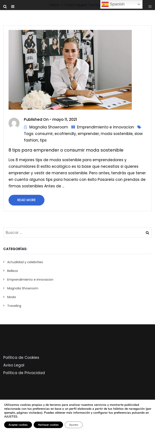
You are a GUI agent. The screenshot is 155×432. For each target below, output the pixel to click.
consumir (44, 133)
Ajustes (73, 425)
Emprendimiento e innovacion (105, 127)
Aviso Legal (13, 365)
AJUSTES (10, 417)
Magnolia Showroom (48, 127)
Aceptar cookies (18, 425)
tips (43, 140)
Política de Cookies (21, 357)
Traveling (14, 306)
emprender (88, 133)
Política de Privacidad (24, 372)
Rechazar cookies (48, 425)
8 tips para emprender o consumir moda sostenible (66, 150)
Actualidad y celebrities (25, 262)
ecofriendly (65, 133)
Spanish (113, 4)
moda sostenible (117, 133)
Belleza (12, 271)
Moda (11, 297)
